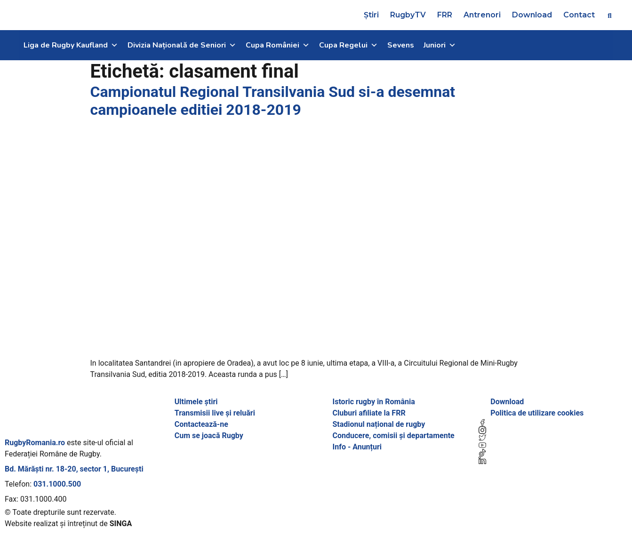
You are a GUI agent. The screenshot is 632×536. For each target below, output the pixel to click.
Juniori (440, 45)
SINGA (121, 523)
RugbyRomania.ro (35, 442)
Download (532, 14)
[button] (609, 15)
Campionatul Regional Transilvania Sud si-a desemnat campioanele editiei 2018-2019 (273, 101)
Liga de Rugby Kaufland (71, 45)
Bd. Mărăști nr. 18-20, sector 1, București (74, 468)
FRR (444, 14)
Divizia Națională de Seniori (182, 45)
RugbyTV (408, 14)
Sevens (400, 45)
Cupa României (278, 45)
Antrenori (482, 14)
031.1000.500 (57, 484)
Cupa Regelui (348, 45)
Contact (579, 14)
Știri (371, 14)
